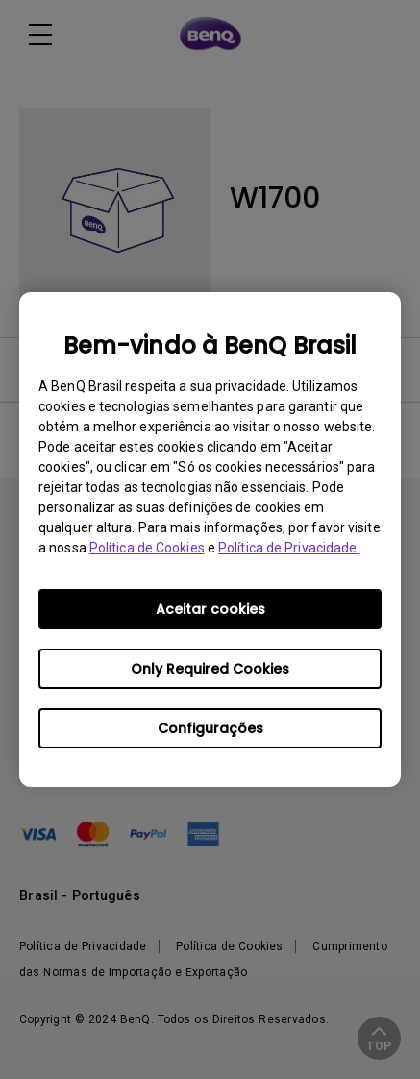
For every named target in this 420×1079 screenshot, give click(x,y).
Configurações (210, 728)
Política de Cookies (147, 547)
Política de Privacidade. (288, 547)
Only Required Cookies (210, 668)
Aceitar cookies (210, 609)
